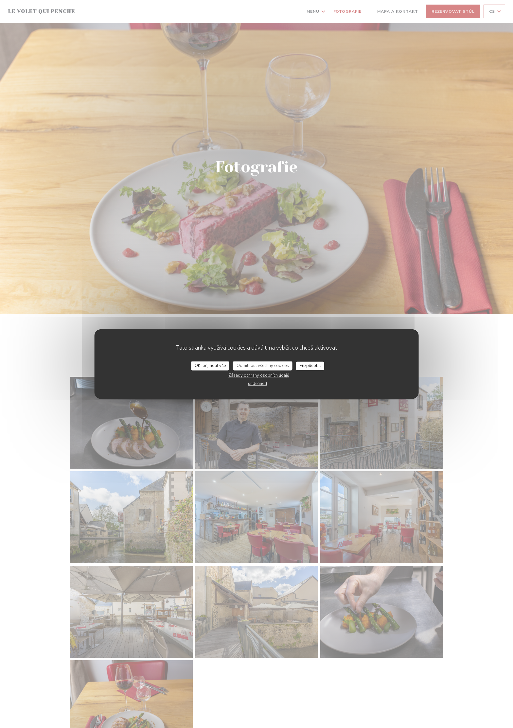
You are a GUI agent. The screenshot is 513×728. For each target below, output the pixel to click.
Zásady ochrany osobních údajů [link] (258, 375)
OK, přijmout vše (210, 366)
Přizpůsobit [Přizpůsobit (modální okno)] (310, 366)
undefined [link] (257, 383)
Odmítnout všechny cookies (263, 366)
